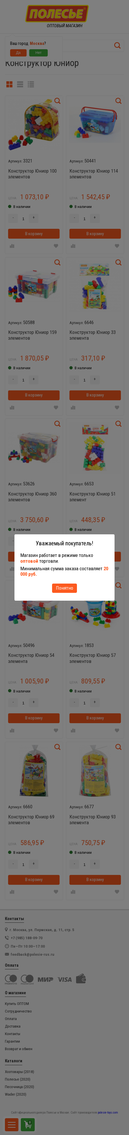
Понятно (64, 588)
